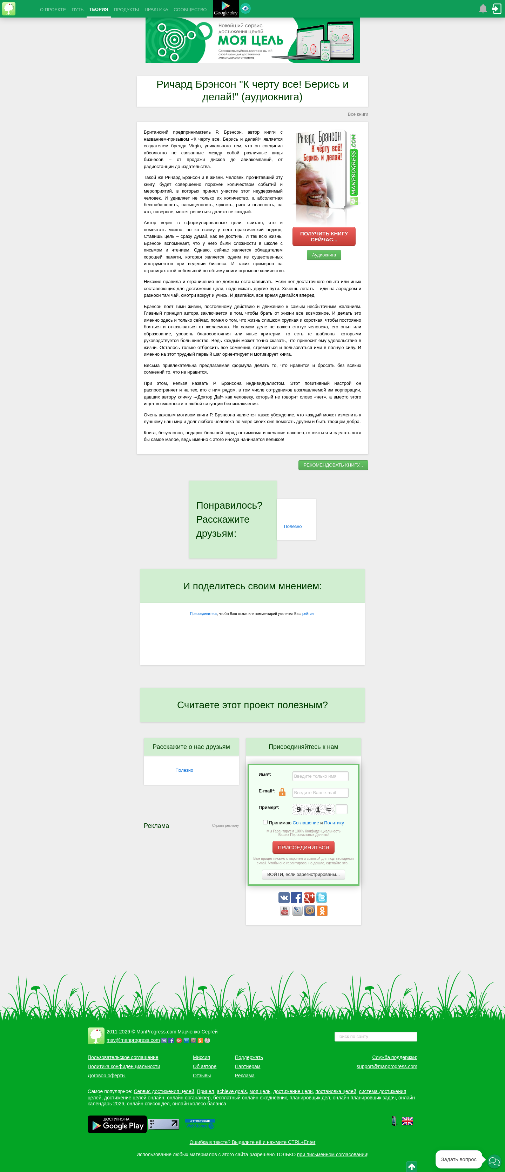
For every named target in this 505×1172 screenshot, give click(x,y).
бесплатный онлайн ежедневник (250, 1097)
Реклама (245, 1075)
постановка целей (335, 1091)
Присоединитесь (203, 614)
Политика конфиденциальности (124, 1066)
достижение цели (293, 1091)
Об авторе (204, 1066)
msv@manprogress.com (133, 1040)
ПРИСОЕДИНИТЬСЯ (303, 847)
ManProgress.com (156, 1031)
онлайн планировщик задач (364, 1097)
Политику (334, 822)
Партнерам (247, 1066)
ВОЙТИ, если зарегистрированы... (303, 874)
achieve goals (232, 1091)
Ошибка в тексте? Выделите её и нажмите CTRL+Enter (253, 1142)
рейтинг (308, 614)
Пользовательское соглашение (123, 1057)
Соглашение (306, 822)
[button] (494, 1161)
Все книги (358, 114)
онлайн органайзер (188, 1097)
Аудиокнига (324, 254)
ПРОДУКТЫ (126, 9)
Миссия (201, 1057)
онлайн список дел (148, 1103)
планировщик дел (310, 1097)
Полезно (293, 526)
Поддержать (249, 1057)
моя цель (260, 1091)
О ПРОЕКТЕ (53, 9)
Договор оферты (107, 1075)
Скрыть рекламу (225, 826)
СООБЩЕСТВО (190, 9)
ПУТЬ (77, 9)
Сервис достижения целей (164, 1091)
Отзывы (202, 1075)
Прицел (205, 1091)
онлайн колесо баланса (199, 1103)
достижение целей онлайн (134, 1097)
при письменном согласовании (332, 1154)
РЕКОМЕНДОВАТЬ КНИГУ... (333, 465)
